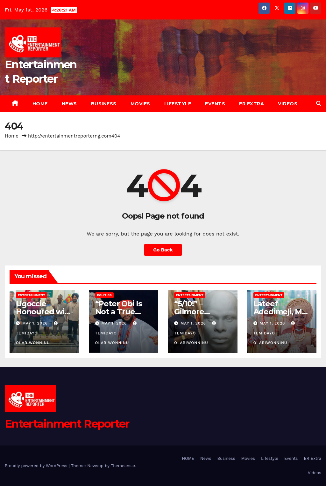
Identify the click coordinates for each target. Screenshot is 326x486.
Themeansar (123, 465)
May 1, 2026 (35, 323)
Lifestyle (177, 104)
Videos (287, 104)
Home (11, 136)
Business (104, 104)
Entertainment (31, 295)
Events (215, 104)
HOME (40, 104)
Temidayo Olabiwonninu (37, 333)
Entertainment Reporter (67, 423)
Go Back (163, 250)
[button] (318, 104)
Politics (104, 295)
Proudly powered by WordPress (37, 465)
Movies (140, 104)
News (69, 104)
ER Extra (251, 104)
